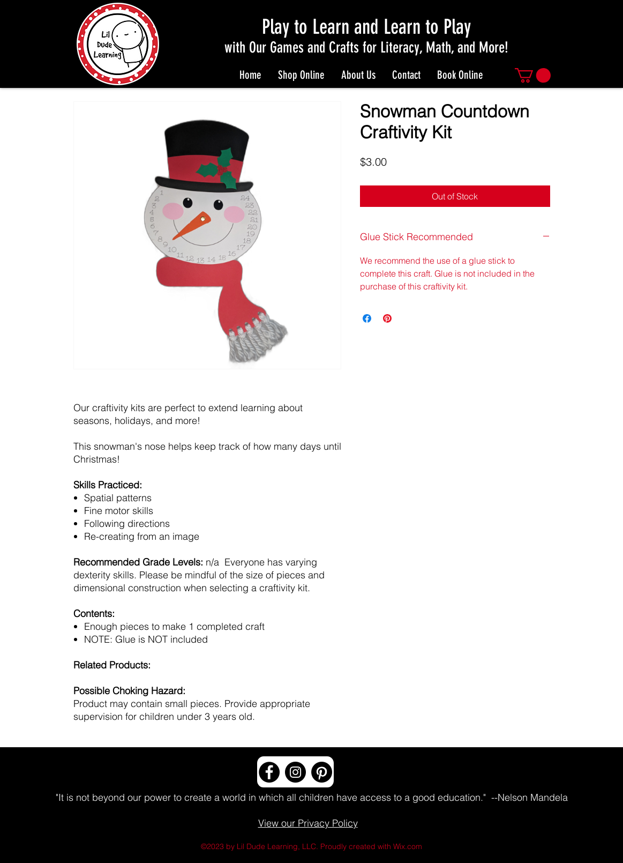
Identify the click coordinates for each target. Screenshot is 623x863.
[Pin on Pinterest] (387, 318)
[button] (533, 75)
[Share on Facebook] (367, 318)
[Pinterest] (321, 772)
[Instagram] (295, 772)
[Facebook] (269, 772)
